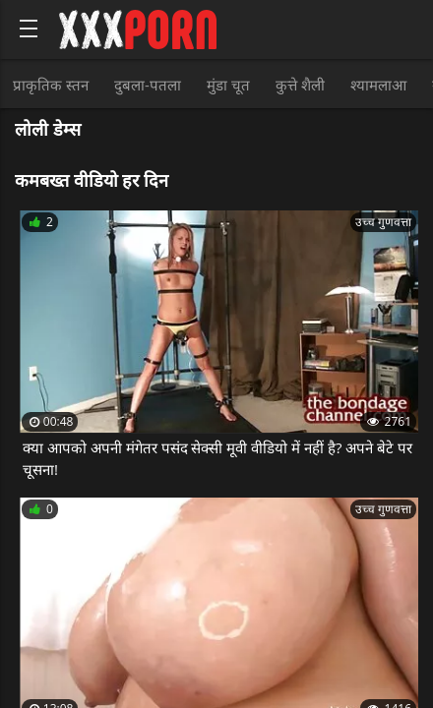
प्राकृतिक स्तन (51, 84)
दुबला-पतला (147, 84)
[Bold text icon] (28, 28)
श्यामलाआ (378, 84)
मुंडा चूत (228, 84)
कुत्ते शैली (300, 84)
